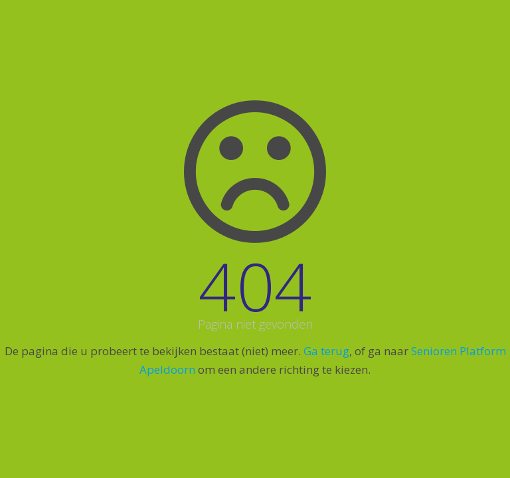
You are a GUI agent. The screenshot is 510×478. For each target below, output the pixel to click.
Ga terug (326, 350)
